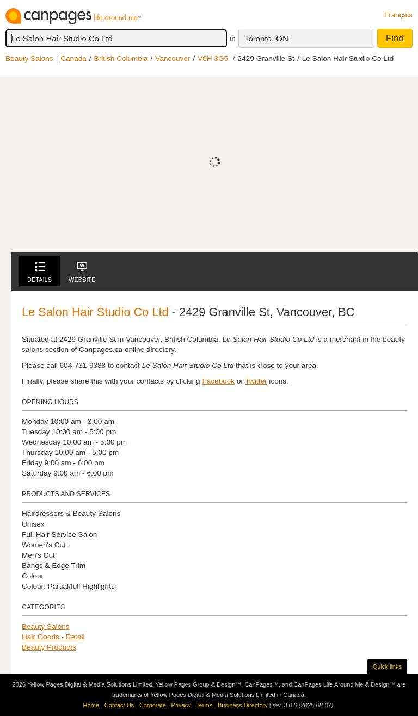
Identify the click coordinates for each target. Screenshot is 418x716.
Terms (204, 705)
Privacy (181, 705)
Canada (73, 58)
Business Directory (243, 705)
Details (39, 272)
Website (82, 272)
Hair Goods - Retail (53, 637)
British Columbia (121, 58)
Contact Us (119, 705)
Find (395, 38)
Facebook (218, 381)
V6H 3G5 (213, 58)
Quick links (387, 666)
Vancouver (172, 58)
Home (91, 705)
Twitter (256, 381)
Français (398, 15)
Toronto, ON (266, 38)
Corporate (152, 705)
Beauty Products (49, 647)
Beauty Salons (29, 58)
